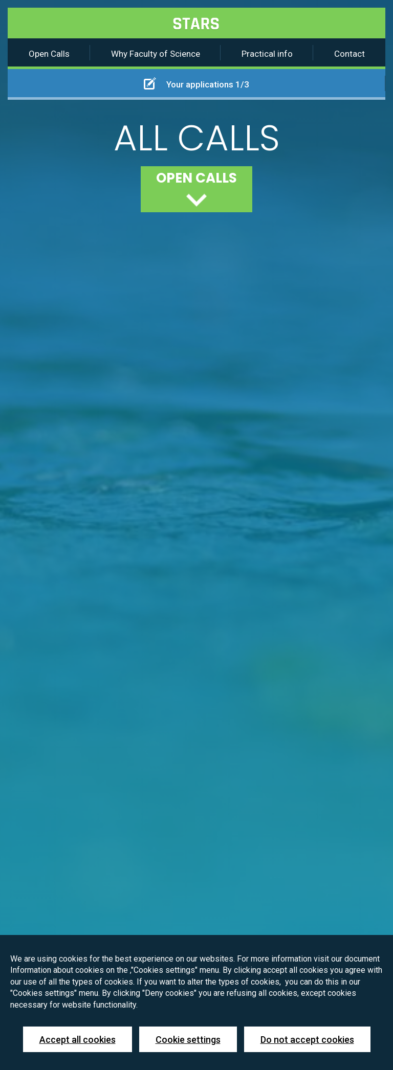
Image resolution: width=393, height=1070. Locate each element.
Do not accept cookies (307, 1039)
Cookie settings (188, 1039)
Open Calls (49, 54)
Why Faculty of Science (155, 54)
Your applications (196, 83)
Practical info (267, 54)
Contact (349, 54)
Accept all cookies (77, 1039)
